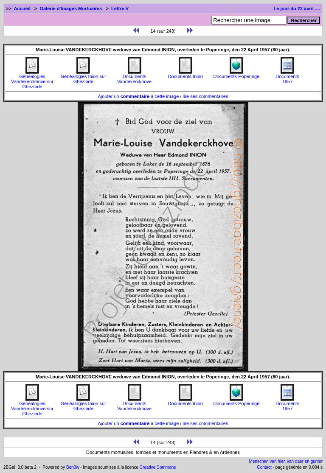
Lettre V (120, 8)
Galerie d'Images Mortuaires (70, 8)
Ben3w (72, 467)
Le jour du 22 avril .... (297, 8)
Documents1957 (287, 77)
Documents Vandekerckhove (134, 77)
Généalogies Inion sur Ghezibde (83, 77)
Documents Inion (185, 74)
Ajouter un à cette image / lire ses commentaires (163, 96)
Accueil (22, 8)
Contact (264, 467)
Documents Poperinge (236, 74)
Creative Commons (158, 467)
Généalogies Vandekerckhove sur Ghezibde (32, 79)
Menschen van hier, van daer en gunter (286, 461)
